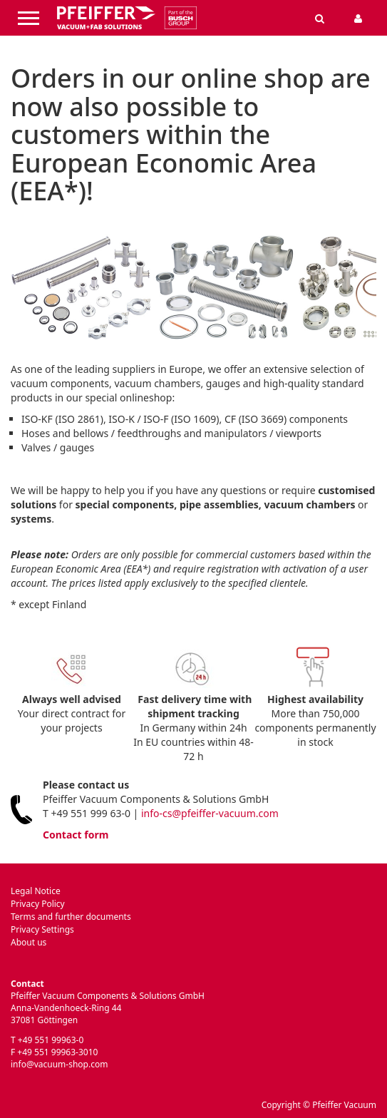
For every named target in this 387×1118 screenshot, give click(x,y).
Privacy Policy (38, 904)
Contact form (75, 834)
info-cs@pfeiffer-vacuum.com (210, 813)
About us (28, 942)
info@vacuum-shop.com (59, 1064)
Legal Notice (36, 891)
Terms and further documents (71, 917)
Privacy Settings (42, 929)
